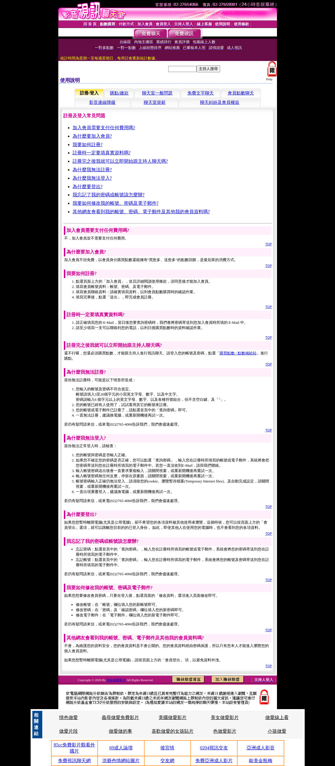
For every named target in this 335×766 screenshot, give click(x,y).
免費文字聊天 (200, 93)
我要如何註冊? (88, 144)
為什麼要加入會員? (92, 136)
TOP (268, 244)
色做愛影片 (224, 731)
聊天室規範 (155, 102)
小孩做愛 (277, 731)
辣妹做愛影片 (117, 680)
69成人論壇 (121, 747)
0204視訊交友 (214, 747)
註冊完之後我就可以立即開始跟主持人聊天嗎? (120, 161)
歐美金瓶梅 (260, 760)
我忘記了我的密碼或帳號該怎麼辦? (109, 194)
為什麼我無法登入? (92, 178)
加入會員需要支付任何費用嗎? (104, 127)
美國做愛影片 (173, 717)
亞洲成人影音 (261, 747)
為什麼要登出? (88, 186)
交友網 (167, 760)
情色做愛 (68, 717)
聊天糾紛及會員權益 (219, 102)
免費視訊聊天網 (74, 760)
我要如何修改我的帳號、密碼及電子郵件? (116, 203)
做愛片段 (68, 731)
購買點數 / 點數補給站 (238, 353)
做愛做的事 (120, 731)
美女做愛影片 (225, 717)
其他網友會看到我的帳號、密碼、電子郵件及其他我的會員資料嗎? (141, 211)
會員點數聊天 (241, 93)
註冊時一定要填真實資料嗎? (102, 152)
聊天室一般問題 (157, 93)
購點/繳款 (119, 93)
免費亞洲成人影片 (214, 760)
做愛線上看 (277, 717)
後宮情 (167, 747)
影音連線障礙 (102, 102)
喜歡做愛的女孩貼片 (173, 731)
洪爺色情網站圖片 (121, 760)
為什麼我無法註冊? (92, 169)
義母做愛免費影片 (120, 717)
